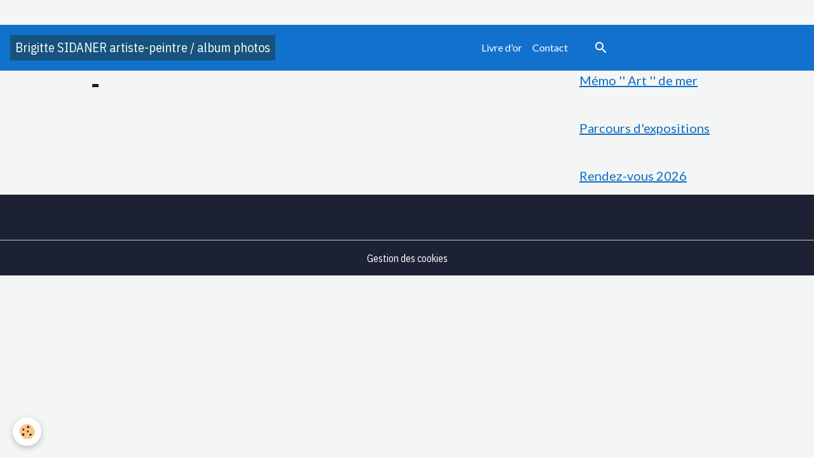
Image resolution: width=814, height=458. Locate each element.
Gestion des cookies (407, 258)
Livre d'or (501, 47)
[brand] (142, 47)
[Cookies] (27, 431)
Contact (550, 47)
